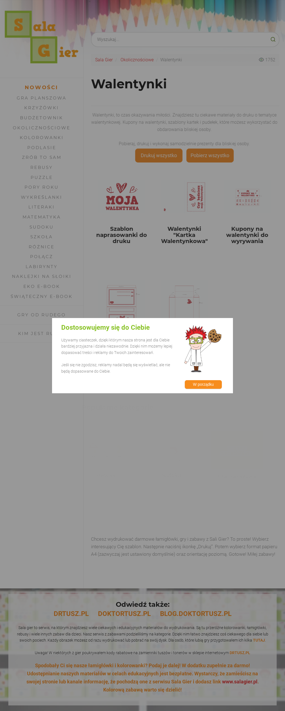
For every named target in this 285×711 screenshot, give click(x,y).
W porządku (203, 384)
